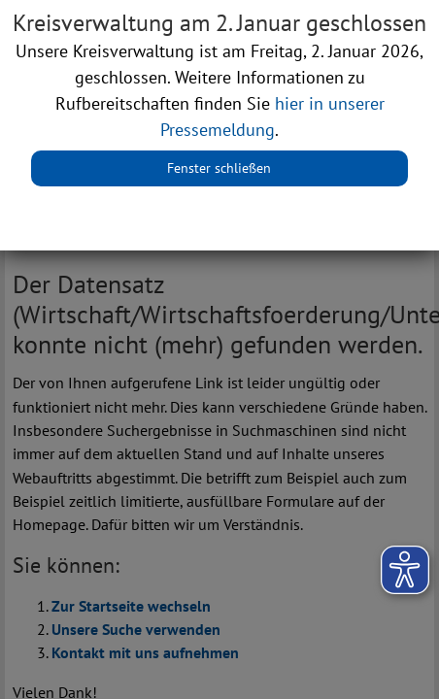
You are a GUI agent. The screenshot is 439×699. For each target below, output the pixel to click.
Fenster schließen (219, 168)
